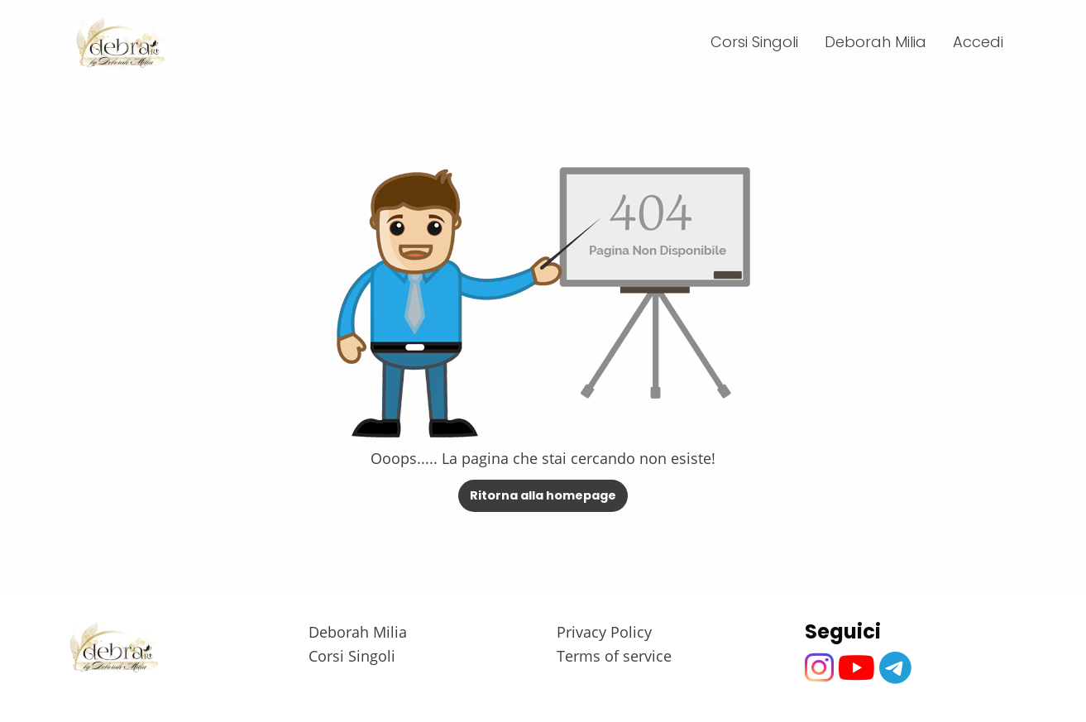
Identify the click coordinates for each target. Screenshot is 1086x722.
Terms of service (614, 656)
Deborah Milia (358, 632)
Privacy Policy (604, 632)
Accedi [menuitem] (978, 41)
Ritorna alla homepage (543, 495)
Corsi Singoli (352, 656)
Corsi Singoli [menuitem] (754, 41)
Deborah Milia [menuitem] (875, 41)
